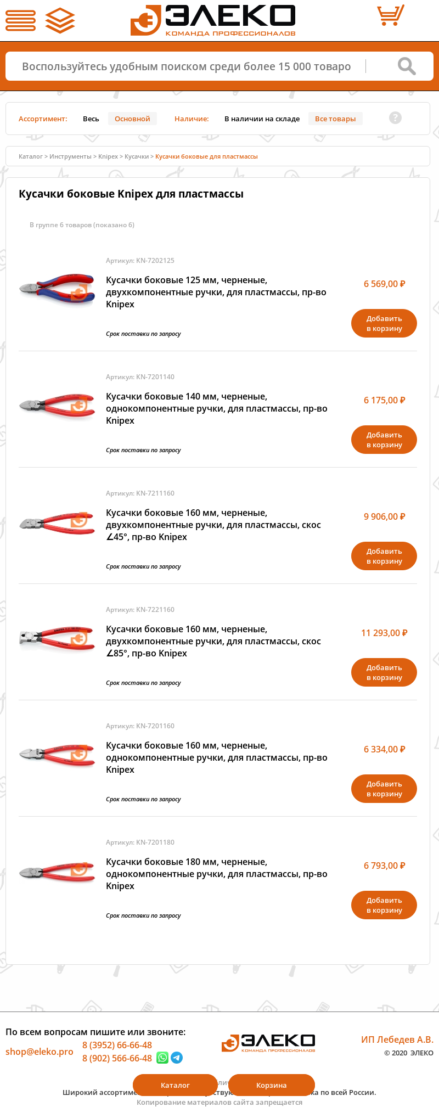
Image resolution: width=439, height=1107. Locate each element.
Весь (91, 118)
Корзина (271, 1085)
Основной (132, 118)
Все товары (335, 118)
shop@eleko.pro (39, 1052)
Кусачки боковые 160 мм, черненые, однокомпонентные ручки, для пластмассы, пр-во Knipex (217, 757)
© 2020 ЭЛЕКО (409, 1052)
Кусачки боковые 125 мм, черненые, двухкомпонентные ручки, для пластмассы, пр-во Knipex (216, 292)
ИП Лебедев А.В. (397, 1039)
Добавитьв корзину (384, 323)
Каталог (31, 156)
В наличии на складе (262, 118)
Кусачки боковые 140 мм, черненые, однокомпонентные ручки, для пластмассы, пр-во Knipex (217, 408)
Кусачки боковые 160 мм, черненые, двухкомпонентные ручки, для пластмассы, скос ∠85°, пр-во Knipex (213, 641)
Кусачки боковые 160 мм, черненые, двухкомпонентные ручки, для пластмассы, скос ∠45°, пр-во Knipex (213, 525)
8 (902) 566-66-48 (117, 1058)
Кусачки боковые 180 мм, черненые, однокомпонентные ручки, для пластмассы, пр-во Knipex (217, 874)
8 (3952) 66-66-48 (117, 1045)
